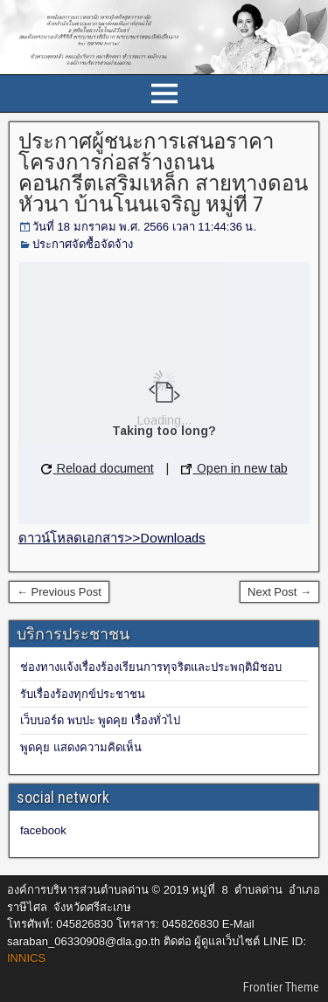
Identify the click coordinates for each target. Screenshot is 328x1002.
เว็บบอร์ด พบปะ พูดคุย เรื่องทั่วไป (100, 720)
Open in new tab (234, 468)
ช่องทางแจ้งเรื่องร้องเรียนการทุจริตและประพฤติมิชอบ (151, 667)
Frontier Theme (281, 987)
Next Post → (279, 591)
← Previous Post (59, 591)
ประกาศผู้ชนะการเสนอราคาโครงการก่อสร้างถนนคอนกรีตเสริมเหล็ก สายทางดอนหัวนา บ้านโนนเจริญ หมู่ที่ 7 (163, 173)
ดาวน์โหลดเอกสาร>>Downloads (112, 537)
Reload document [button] (97, 468)
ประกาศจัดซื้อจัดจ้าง (82, 244)
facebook (43, 830)
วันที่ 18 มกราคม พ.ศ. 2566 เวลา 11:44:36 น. (144, 226)
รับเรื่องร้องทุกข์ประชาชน (82, 694)
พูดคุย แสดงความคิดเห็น (81, 747)
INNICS (26, 957)
